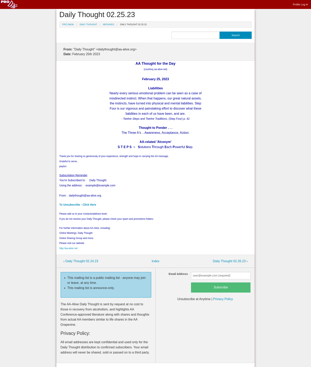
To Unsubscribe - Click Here (77, 204)
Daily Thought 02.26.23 (230, 261)
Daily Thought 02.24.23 (81, 261)
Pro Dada (68, 24)
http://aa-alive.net (68, 248)
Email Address (178, 273)
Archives (108, 24)
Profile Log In (300, 4)
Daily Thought (88, 24)
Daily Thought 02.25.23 (133, 24)
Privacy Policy (223, 299)
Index (155, 261)
